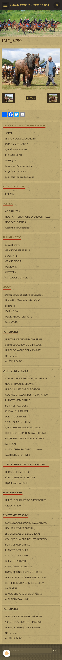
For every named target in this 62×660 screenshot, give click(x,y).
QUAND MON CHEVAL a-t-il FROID (23, 427)
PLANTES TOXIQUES (16, 405)
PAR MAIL (10, 194)
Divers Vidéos (12, 322)
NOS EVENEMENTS (15, 222)
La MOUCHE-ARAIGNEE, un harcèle (23, 449)
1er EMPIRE (11, 255)
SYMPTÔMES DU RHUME (18, 422)
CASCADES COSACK (16, 277)
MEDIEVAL (11, 266)
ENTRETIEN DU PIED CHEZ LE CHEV (24, 438)
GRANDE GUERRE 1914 (17, 250)
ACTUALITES (12, 211)
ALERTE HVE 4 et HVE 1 (17, 454)
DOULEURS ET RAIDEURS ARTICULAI (25, 433)
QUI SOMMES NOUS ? (17, 149)
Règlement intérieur (15, 171)
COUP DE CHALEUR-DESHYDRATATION (26, 394)
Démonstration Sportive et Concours (24, 294)
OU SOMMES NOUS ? (16, 144)
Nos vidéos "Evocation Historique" (22, 300)
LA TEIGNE (11, 443)
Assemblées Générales (17, 227)
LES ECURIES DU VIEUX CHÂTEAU (23, 339)
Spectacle (10, 305)
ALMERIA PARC (13, 361)
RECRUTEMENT (13, 155)
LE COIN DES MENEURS (17, 472)
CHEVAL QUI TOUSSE (17, 411)
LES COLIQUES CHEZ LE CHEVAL (22, 389)
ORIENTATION (13, 505)
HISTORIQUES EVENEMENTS (21, 138)
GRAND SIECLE (13, 261)
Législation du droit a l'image (19, 176)
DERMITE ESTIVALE (16, 416)
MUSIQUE (10, 160)
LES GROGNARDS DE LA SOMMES (23, 350)
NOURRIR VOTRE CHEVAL (19, 383)
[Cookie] (6, 653)
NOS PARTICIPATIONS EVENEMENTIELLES (28, 216)
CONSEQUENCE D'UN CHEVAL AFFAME (26, 378)
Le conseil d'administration (19, 165)
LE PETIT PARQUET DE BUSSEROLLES (25, 500)
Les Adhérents (13, 244)
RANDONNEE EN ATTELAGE (20, 477)
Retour (31, 98)
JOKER (9, 133)
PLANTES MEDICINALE (17, 400)
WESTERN (10, 272)
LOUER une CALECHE (16, 482)
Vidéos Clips (11, 311)
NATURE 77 (11, 355)
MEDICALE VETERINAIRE (18, 316)
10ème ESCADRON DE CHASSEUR (23, 344)
